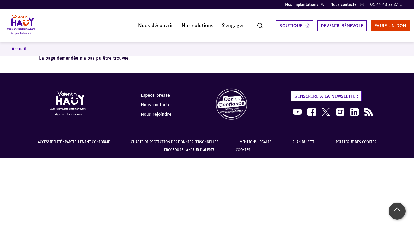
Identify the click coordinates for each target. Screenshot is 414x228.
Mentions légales (255, 138)
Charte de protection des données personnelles (174, 138)
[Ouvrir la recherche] (254, 23)
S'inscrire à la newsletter (326, 92)
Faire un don (384, 23)
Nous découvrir (149, 23)
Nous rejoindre (156, 110)
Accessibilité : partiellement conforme (74, 138)
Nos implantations (301, 4)
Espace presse (155, 91)
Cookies (243, 146)
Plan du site (304, 138)
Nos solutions (191, 23)
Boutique (284, 23)
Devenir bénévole (336, 23)
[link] (231, 100)
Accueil (19, 44)
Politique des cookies (356, 138)
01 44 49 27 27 (384, 4)
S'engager (227, 23)
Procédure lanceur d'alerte (189, 146)
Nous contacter (344, 4)
